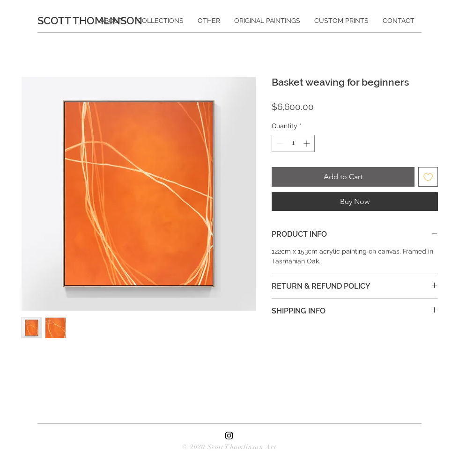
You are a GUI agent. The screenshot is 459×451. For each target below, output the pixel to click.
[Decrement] (279, 143)
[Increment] (307, 143)
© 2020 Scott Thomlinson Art (229, 447)
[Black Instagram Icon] (229, 435)
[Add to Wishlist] (428, 177)
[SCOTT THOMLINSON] (94, 20)
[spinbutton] (293, 143)
